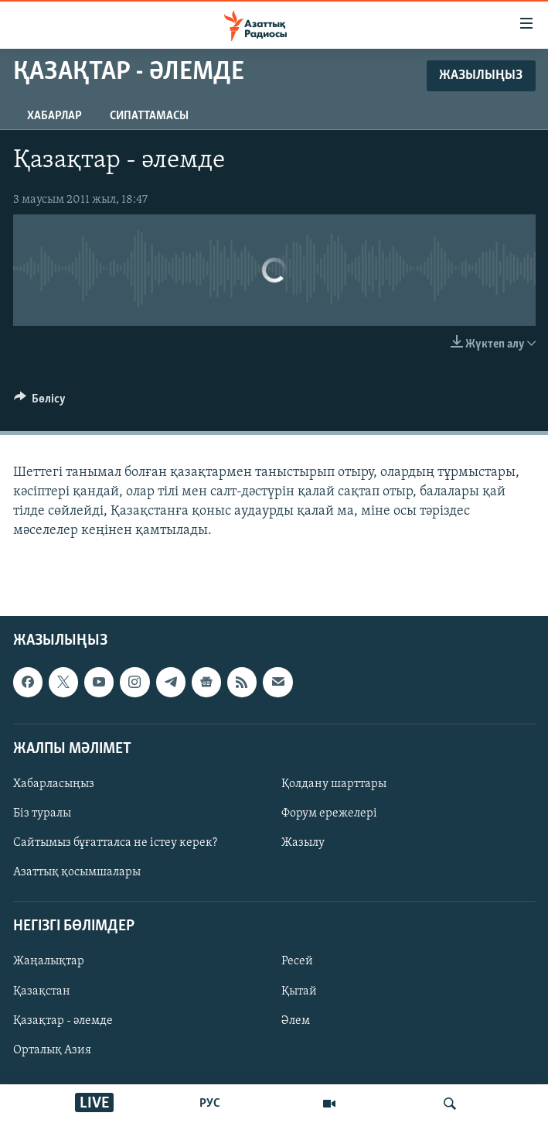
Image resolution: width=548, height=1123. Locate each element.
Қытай (299, 991)
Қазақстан (41, 991)
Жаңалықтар (48, 962)
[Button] (40, 402)
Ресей (297, 962)
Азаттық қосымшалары (77, 873)
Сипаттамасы (149, 116)
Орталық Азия (52, 1050)
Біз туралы (42, 813)
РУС (209, 1103)
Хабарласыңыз (53, 784)
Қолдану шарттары (333, 784)
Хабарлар (54, 116)
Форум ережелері (329, 813)
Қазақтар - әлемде (63, 1021)
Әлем (295, 1021)
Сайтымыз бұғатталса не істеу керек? (115, 843)
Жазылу (303, 843)
